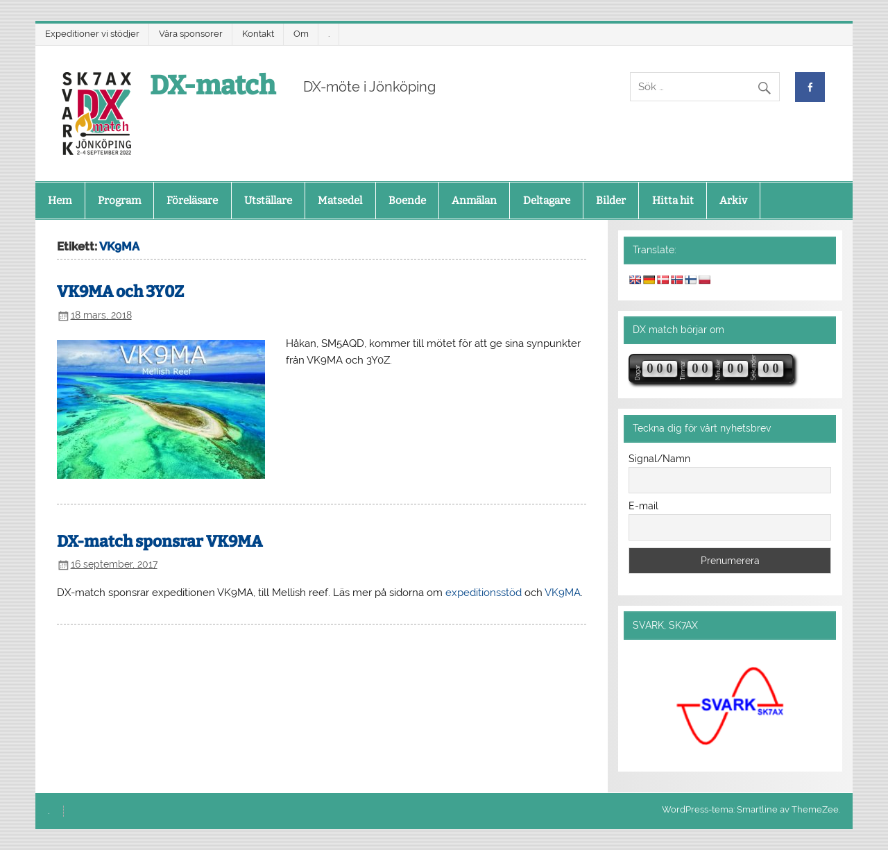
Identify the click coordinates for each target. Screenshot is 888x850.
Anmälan (474, 200)
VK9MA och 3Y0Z (120, 291)
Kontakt (258, 33)
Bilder (611, 200)
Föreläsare (192, 200)
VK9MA (563, 592)
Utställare (268, 200)
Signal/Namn (659, 458)
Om (301, 33)
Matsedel (340, 200)
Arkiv (733, 200)
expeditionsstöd (483, 592)
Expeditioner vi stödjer (92, 33)
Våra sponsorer (191, 33)
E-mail (643, 505)
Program (119, 200)
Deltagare (546, 200)
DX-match (212, 85)
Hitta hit (673, 200)
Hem (59, 200)
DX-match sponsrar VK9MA (159, 541)
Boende (407, 200)
